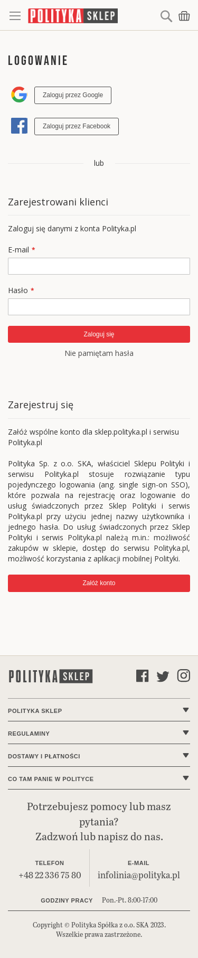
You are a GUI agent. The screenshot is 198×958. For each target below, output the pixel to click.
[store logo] (92, 15)
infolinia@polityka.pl (139, 875)
